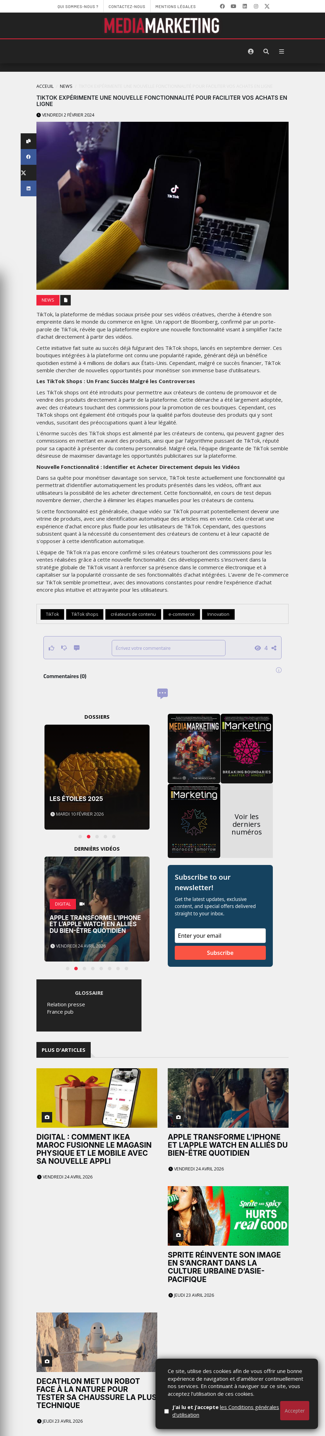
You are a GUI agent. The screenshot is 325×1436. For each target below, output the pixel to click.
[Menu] (282, 51)
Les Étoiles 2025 (76, 798)
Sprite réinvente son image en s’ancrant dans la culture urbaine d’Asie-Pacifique (224, 1267)
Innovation (218, 614)
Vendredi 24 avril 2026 (64, 1177)
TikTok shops (84, 614)
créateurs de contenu (133, 614)
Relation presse (66, 1004)
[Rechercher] (266, 51)
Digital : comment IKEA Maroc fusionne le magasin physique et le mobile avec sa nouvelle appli (94, 1149)
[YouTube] (233, 6)
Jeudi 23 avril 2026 (191, 1295)
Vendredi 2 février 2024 (65, 115)
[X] (267, 6)
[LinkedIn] (245, 6)
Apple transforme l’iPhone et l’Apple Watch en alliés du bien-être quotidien (95, 924)
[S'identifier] (251, 51)
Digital (63, 904)
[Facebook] (222, 6)
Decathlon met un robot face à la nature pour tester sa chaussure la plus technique (96, 1393)
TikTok (52, 614)
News (66, 86)
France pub (60, 1011)
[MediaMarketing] (162, 25)
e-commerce (181, 614)
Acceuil (45, 86)
